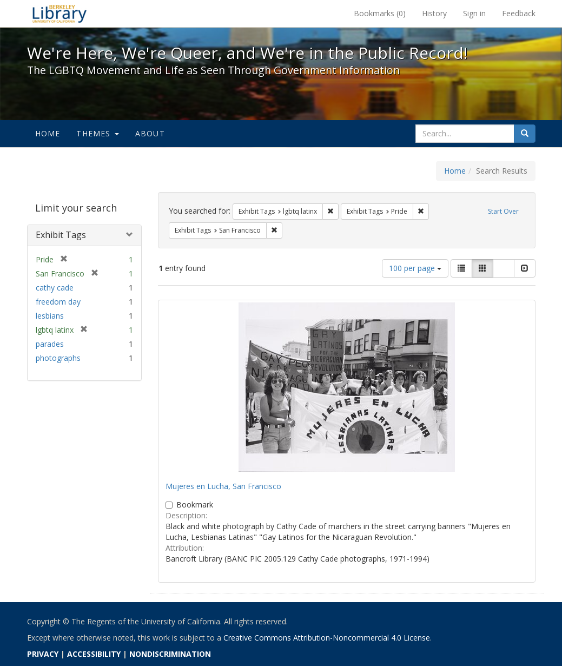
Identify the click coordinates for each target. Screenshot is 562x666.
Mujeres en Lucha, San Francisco (223, 486)
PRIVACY (42, 654)
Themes (97, 133)
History (434, 13)
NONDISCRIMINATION (170, 654)
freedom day (58, 301)
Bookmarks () (380, 13)
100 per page (415, 268)
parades (50, 344)
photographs (58, 358)
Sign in (474, 13)
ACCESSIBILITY (94, 654)
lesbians (50, 316)
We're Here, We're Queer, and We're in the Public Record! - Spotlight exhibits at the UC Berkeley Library (59, 13)
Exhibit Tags (61, 235)
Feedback (518, 13)
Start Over (503, 211)
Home (48, 133)
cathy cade (55, 287)
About (150, 133)
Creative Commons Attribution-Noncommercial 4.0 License (326, 637)
